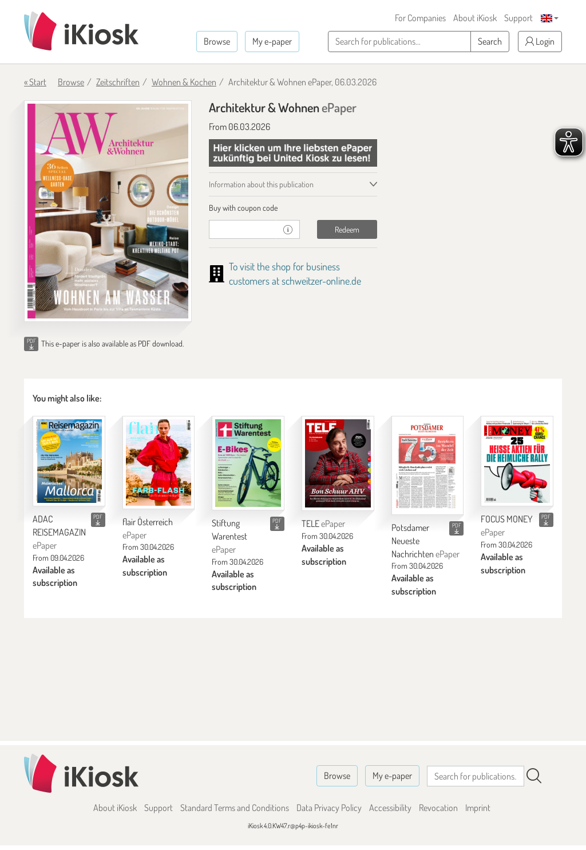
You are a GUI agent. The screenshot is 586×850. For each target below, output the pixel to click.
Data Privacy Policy (329, 807)
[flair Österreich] (158, 462)
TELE (323, 523)
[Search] (534, 776)
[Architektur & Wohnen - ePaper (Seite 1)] (108, 211)
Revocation (438, 807)
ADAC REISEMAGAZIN (59, 532)
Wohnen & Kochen (184, 82)
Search (490, 41)
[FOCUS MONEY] (517, 461)
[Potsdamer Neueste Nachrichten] (427, 465)
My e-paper (272, 41)
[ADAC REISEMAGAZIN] (69, 461)
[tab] (293, 207)
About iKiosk (475, 17)
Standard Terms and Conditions (234, 807)
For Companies (420, 17)
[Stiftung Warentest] (248, 463)
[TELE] (338, 463)
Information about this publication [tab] (261, 184)
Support (518, 17)
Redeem (347, 229)
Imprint (477, 807)
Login (540, 41)
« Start (35, 82)
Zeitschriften (118, 82)
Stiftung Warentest (229, 536)
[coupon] (242, 229)
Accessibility (390, 807)
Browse (217, 41)
